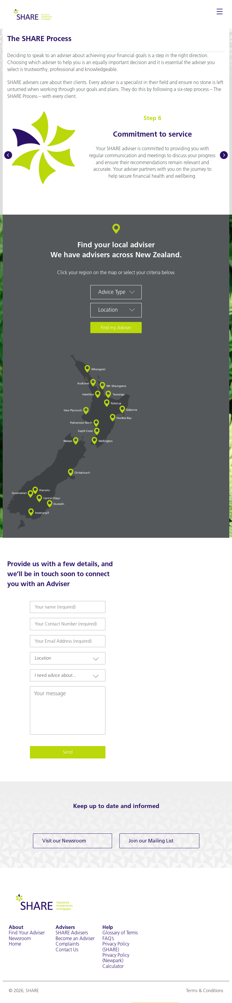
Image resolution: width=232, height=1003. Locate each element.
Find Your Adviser (27, 933)
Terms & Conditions (204, 990)
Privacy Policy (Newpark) (115, 957)
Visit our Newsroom (64, 841)
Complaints (67, 944)
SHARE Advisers (72, 933)
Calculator (113, 966)
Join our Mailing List (151, 841)
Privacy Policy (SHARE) (115, 946)
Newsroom (20, 938)
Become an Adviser (75, 938)
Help (107, 927)
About (16, 927)
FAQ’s (108, 938)
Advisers (65, 927)
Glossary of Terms (120, 933)
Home (15, 944)
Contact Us (67, 949)
